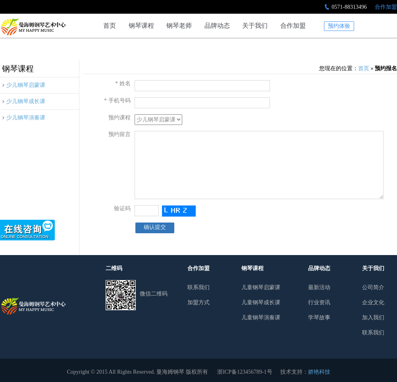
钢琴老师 (179, 25)
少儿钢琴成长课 (25, 101)
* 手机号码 (117, 101)
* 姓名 (123, 83)
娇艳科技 (319, 372)
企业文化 (373, 302)
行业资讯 (319, 302)
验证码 (122, 208)
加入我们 (373, 318)
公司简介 (373, 287)
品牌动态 (217, 25)
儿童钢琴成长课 (260, 302)
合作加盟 (386, 7)
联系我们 (198, 287)
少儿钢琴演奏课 (25, 118)
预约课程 (119, 118)
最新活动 (319, 287)
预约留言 (119, 134)
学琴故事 (319, 318)
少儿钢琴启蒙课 (25, 85)
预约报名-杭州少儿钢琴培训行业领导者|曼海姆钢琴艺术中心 (33, 27)
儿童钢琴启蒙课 (260, 287)
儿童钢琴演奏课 (260, 318)
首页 (109, 25)
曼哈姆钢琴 (33, 306)
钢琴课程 (141, 25)
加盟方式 (198, 302)
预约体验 (339, 26)
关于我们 (255, 25)
